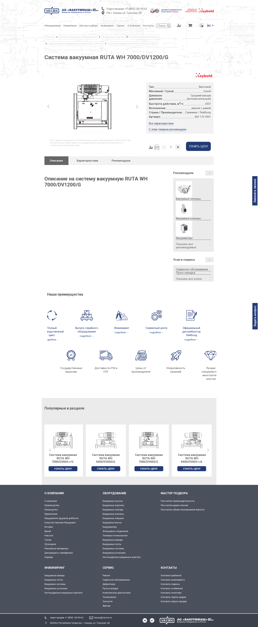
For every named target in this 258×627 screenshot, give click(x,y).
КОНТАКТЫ (169, 567)
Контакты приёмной (171, 575)
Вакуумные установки (114, 553)
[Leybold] (199, 11)
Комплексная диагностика (117, 593)
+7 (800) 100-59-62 (136, 8)
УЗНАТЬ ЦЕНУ (64, 468)
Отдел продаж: (115, 8)
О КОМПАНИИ (54, 493)
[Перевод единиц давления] (201, 26)
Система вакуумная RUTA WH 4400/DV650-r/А (193, 458)
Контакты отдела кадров (173, 597)
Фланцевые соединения (115, 531)
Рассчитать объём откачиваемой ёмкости (182, 509)
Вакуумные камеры (113, 540)
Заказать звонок (255, 191)
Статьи (47, 540)
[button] (208, 450)
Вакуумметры (110, 527)
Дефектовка (109, 584)
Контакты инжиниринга (173, 580)
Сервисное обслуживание (192, 269)
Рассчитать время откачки (174, 505)
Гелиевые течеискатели (115, 535)
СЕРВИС (108, 567)
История (48, 527)
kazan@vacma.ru (103, 617)
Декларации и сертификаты (58, 553)
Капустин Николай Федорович (60, 522)
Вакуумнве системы (55, 584)
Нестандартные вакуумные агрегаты (122, 557)
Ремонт (106, 575)
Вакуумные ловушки (113, 518)
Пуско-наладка (185, 272)
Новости (48, 535)
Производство (51, 505)
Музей (47, 531)
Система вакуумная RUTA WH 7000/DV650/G (150, 458)
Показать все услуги (189, 278)
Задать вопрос (255, 316)
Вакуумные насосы (113, 501)
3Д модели (50, 544)
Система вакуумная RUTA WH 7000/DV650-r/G (64, 458)
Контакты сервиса (170, 584)
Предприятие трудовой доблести (61, 518)
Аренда (106, 606)
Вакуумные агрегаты (113, 505)
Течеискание (109, 597)
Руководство (51, 509)
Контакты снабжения (172, 588)
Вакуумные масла (112, 522)
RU (209, 25)
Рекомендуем (183, 173)
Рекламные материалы (56, 548)
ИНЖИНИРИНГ (54, 567)
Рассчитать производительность (177, 501)
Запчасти (108, 601)
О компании (50, 501)
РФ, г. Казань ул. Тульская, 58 (124, 13)
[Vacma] (71, 11)
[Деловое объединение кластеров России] (166, 11)
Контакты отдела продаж (174, 601)
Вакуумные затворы (113, 509)
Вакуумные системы (113, 548)
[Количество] (170, 147)
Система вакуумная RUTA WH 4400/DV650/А (107, 458)
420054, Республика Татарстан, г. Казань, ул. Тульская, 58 (80, 623)
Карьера (48, 557)
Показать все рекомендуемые (186, 246)
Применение (50, 514)
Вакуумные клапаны (113, 514)
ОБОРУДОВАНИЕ (114, 493)
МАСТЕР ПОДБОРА (174, 493)
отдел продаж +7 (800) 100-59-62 (67, 617)
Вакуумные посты (112, 544)
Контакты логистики (171, 593)
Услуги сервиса (184, 259)
